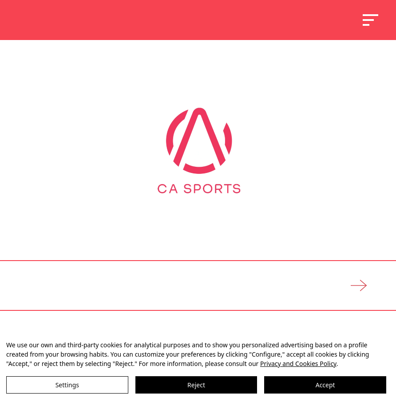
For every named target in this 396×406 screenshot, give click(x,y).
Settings (67, 385)
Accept (325, 385)
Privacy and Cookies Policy (298, 363)
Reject (196, 385)
